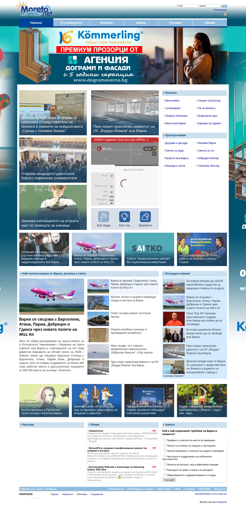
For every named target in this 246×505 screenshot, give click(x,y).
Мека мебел (171, 100)
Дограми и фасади (175, 143)
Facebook (221, 502)
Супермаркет (172, 108)
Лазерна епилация (175, 115)
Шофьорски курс (206, 115)
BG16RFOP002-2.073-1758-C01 (211, 494)
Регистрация (220, 10)
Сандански (96, 494)
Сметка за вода (173, 150)
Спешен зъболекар (208, 100)
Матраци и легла (174, 165)
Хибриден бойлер (207, 158)
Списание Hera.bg (207, 165)
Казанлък (67, 494)
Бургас (54, 494)
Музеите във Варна (175, 158)
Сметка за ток (205, 150)
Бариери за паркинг (208, 123)
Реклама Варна (206, 143)
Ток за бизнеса (205, 108)
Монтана (81, 494)
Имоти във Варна (174, 123)
